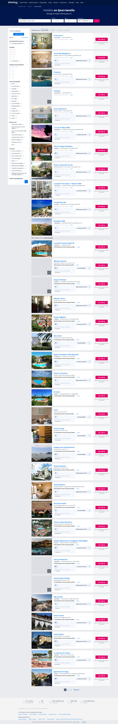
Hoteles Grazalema (22, 714)
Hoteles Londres (32, 719)
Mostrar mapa (19, 34)
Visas (77, 2)
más (78, 722)
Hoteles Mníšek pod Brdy (64, 714)
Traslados (71, 2)
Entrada (53, 18)
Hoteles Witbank (33, 714)
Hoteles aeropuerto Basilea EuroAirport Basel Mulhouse (69, 719)
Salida (65, 18)
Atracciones (63, 2)
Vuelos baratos (33, 2)
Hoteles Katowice (22, 719)
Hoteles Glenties (43, 714)
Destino (20, 18)
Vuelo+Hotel (23, 2)
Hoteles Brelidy (50, 719)
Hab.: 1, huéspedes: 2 (83, 20)
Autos (50, 2)
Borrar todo (25, 37)
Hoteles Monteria (53, 714)
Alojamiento (43, 2)
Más (81, 2)
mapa (71, 39)
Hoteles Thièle (41, 719)
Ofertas (55, 2)
